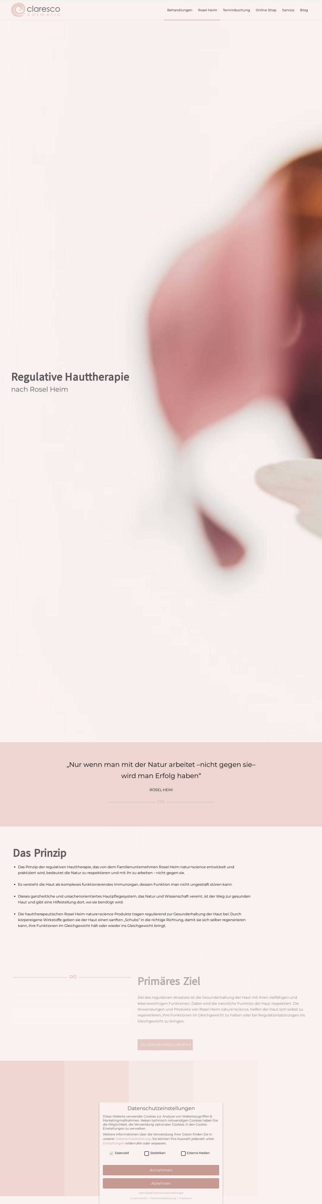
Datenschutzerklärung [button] (163, 1199)
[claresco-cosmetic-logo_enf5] (35, 10)
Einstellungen (113, 1145)
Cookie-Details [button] (139, 1199)
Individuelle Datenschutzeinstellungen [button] (161, 1194)
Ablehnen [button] (161, 1184)
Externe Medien (195, 1154)
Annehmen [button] (161, 1171)
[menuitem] (179, 10)
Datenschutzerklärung (133, 1140)
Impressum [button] (185, 1199)
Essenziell (119, 1154)
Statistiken (154, 1154)
